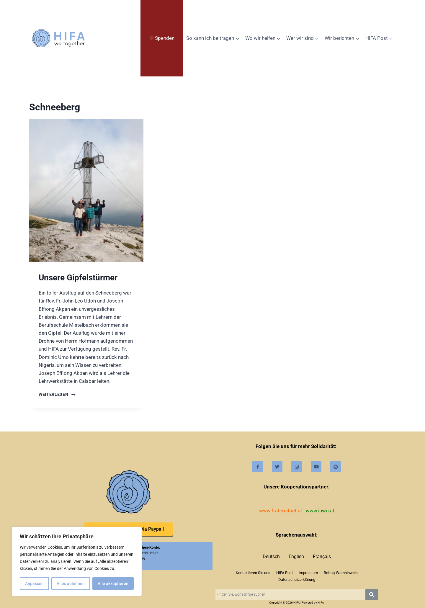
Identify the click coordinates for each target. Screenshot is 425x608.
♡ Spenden (161, 38)
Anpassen (34, 583)
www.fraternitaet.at (280, 511)
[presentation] (86, 190)
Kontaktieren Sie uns (253, 573)
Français (322, 556)
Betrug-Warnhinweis (341, 573)
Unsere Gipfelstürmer (78, 277)
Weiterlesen (57, 394)
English (296, 556)
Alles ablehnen (71, 583)
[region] (77, 561)
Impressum (308, 573)
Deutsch (271, 556)
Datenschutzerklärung (296, 579)
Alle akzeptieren (113, 583)
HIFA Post (284, 573)
